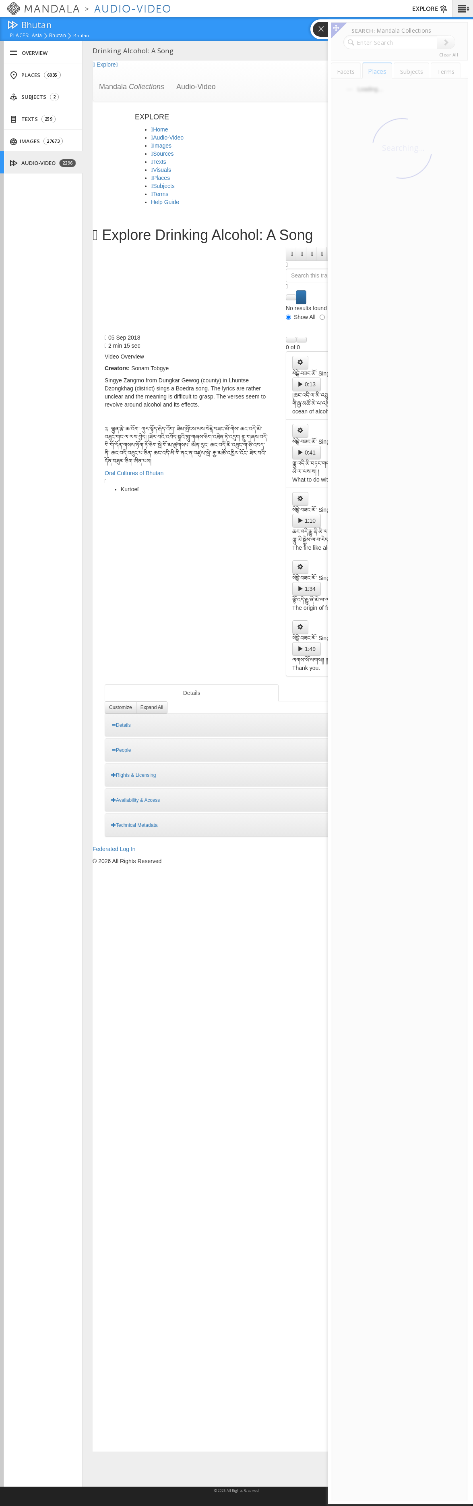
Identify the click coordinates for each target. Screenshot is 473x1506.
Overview (29, 53)
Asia (37, 36)
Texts (33, 119)
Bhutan (57, 36)
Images (36, 141)
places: (20, 36)
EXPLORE (430, 9)
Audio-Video (43, 163)
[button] (462, 8)
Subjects (34, 97)
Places (35, 75)
